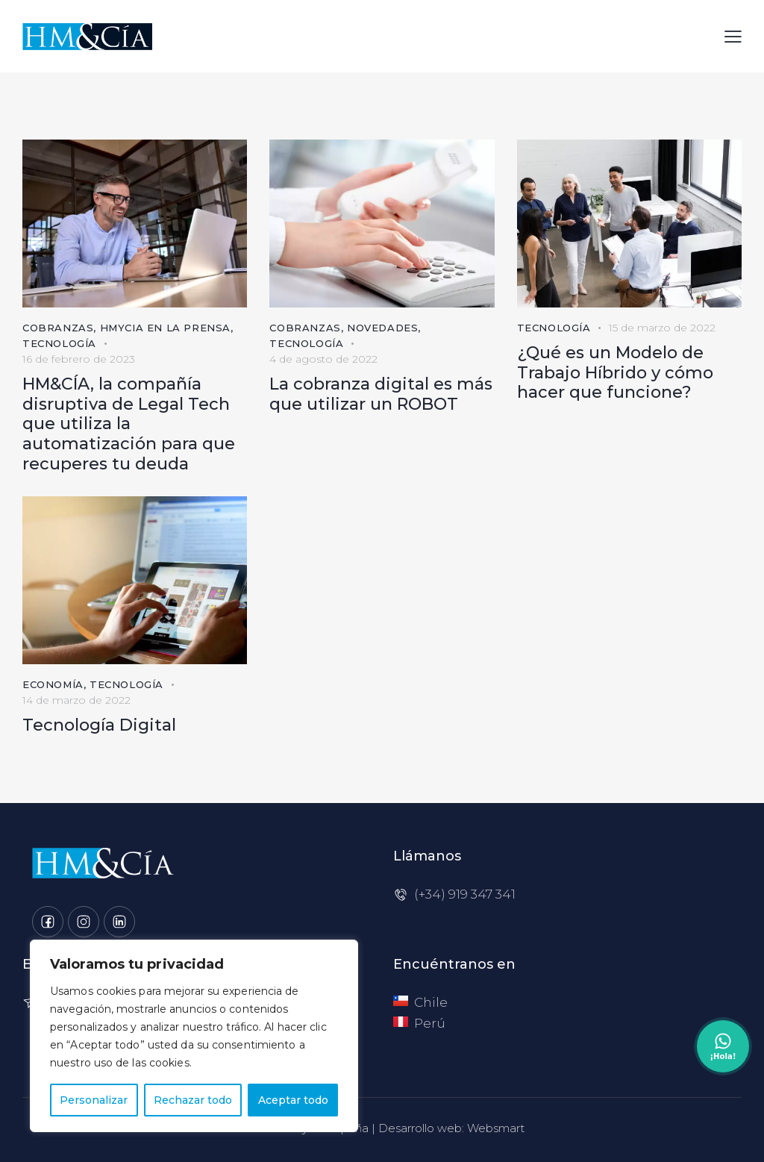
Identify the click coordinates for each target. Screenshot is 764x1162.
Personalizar (94, 1100)
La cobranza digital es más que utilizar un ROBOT (380, 394)
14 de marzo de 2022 (76, 700)
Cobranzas (57, 328)
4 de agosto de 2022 (323, 359)
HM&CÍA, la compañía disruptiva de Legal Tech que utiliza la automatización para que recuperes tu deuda (128, 424)
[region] (194, 1036)
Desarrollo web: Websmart (451, 1128)
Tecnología (59, 343)
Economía (53, 684)
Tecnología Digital (99, 725)
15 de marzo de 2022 (662, 327)
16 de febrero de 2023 (78, 359)
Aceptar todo (293, 1100)
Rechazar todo (193, 1100)
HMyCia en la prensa (165, 328)
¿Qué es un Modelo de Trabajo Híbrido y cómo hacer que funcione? (615, 372)
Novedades (382, 328)
